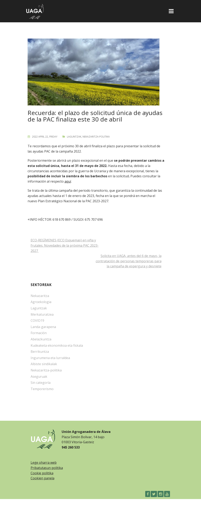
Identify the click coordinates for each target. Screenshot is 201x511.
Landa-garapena (43, 327)
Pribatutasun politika (47, 468)
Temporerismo (42, 389)
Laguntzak (74, 136)
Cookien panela (42, 478)
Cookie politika (42, 473)
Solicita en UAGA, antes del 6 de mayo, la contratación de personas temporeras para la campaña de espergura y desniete (128, 261)
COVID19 (37, 320)
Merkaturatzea (42, 314)
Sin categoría (41, 382)
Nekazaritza (40, 296)
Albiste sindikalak (44, 364)
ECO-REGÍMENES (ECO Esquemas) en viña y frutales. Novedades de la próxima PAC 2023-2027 (65, 245)
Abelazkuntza (41, 339)
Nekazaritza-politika (96, 136)
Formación (39, 333)
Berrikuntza (40, 351)
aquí (67, 181)
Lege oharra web (44, 462)
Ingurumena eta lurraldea (50, 358)
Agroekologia (41, 302)
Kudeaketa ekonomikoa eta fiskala (57, 345)
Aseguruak (39, 376)
